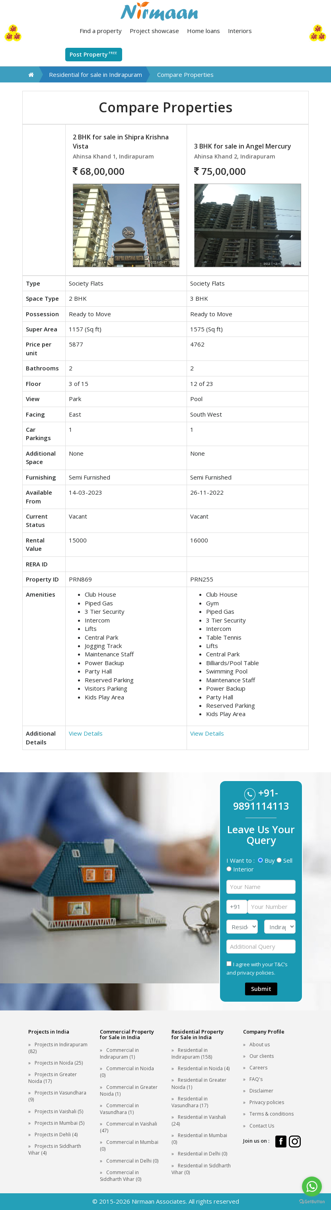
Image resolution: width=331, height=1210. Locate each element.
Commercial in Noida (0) (127, 1072)
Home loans (203, 31)
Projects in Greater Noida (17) (52, 1078)
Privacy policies (266, 1102)
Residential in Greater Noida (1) (198, 1083)
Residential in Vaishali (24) (198, 1120)
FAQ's (256, 1079)
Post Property (94, 54)
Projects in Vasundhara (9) (57, 1096)
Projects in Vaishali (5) (59, 1111)
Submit (261, 989)
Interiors (240, 31)
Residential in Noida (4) (204, 1068)
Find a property (101, 31)
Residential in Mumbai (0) (199, 1138)
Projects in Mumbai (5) (59, 1123)
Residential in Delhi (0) (202, 1153)
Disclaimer (261, 1090)
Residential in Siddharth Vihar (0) (201, 1169)
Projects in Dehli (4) (56, 1134)
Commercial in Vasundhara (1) (119, 1109)
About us (259, 1044)
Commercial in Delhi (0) (132, 1160)
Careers (258, 1067)
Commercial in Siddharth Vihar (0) (120, 1176)
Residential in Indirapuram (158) (191, 1053)
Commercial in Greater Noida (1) (129, 1090)
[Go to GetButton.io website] (312, 1201)
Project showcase (154, 31)
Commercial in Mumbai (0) (129, 1145)
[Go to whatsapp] (312, 1186)
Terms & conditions (271, 1113)
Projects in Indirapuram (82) (58, 1048)
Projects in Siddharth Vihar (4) (54, 1149)
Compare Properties (185, 74)
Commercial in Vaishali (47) (128, 1127)
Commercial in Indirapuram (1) (119, 1053)
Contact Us (261, 1125)
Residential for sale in (95, 74)
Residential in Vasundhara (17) (189, 1102)
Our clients (261, 1056)
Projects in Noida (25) (59, 1062)
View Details (86, 733)
